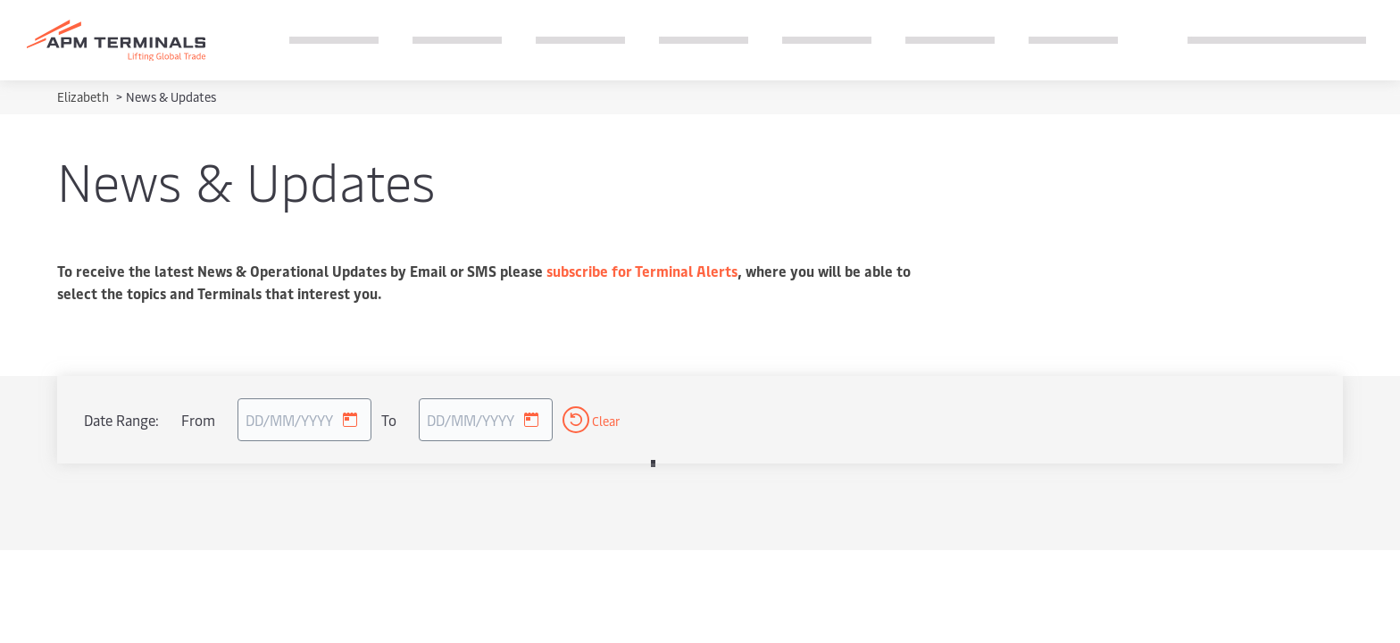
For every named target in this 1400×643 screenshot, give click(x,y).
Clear (591, 419)
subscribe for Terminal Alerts (642, 270)
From (198, 420)
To (388, 420)
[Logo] (116, 41)
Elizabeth (84, 96)
